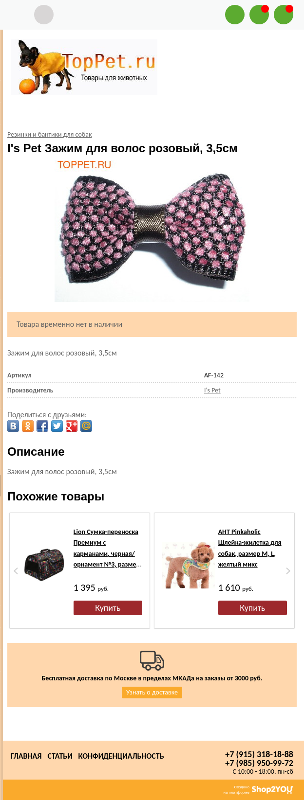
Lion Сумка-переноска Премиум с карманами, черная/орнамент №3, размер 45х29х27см (107, 554)
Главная (26, 756)
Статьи (59, 756)
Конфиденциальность (121, 756)
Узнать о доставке (152, 692)
